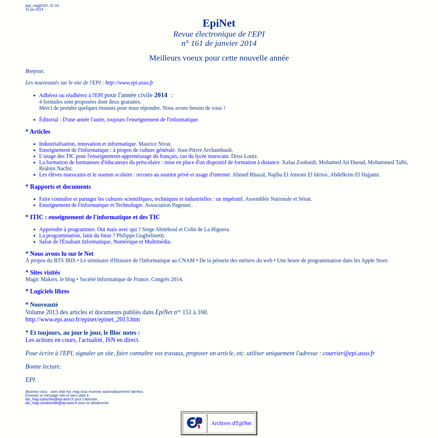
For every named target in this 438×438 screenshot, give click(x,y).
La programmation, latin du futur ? (77, 235)
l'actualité (90, 339)
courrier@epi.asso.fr (349, 353)
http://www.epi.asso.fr (129, 82)
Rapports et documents (60, 186)
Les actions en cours (50, 339)
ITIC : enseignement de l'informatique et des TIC (95, 217)
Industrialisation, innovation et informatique (87, 144)
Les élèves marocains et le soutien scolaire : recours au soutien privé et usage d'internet (134, 174)
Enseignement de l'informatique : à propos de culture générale (107, 150)
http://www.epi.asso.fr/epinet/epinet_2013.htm (82, 319)
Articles (40, 131)
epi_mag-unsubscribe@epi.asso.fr (51, 403)
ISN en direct (121, 339)
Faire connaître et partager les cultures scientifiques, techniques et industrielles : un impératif (141, 199)
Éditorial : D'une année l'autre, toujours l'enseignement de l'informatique (118, 119)
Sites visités (45, 272)
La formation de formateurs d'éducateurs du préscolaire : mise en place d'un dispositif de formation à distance (159, 162)
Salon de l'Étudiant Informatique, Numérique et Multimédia (104, 241)
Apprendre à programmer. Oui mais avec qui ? (90, 229)
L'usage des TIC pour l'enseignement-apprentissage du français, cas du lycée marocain (133, 156)
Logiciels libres (49, 291)
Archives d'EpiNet (231, 423)
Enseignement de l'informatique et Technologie (90, 205)
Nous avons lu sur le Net (61, 253)
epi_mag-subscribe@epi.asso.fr (49, 399)
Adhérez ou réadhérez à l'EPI (71, 95)
